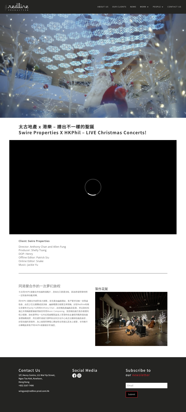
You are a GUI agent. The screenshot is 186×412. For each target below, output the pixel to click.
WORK (143, 7)
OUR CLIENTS (119, 7)
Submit (131, 394)
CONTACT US (174, 7)
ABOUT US (103, 7)
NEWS (133, 7)
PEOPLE (157, 7)
